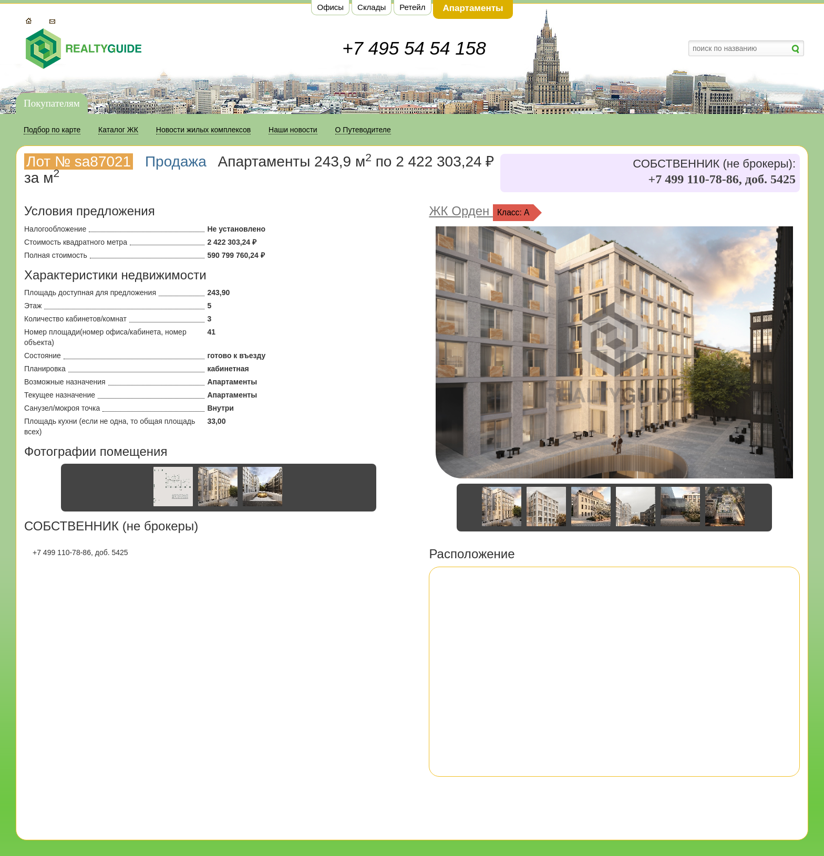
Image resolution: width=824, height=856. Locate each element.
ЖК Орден (461, 211)
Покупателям (52, 103)
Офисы (330, 7)
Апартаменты (472, 8)
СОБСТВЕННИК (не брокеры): (714, 164)
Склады (371, 7)
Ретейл (412, 7)
